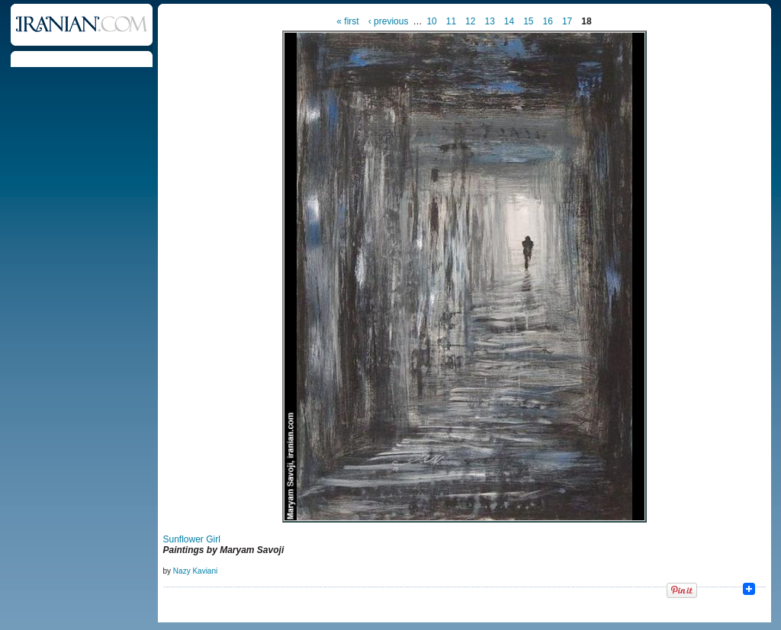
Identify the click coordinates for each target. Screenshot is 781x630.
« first (347, 21)
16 (548, 21)
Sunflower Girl (191, 539)
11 (451, 21)
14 (509, 21)
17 (567, 21)
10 (431, 21)
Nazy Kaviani (195, 571)
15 (528, 21)
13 (489, 21)
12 (470, 21)
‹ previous (388, 21)
